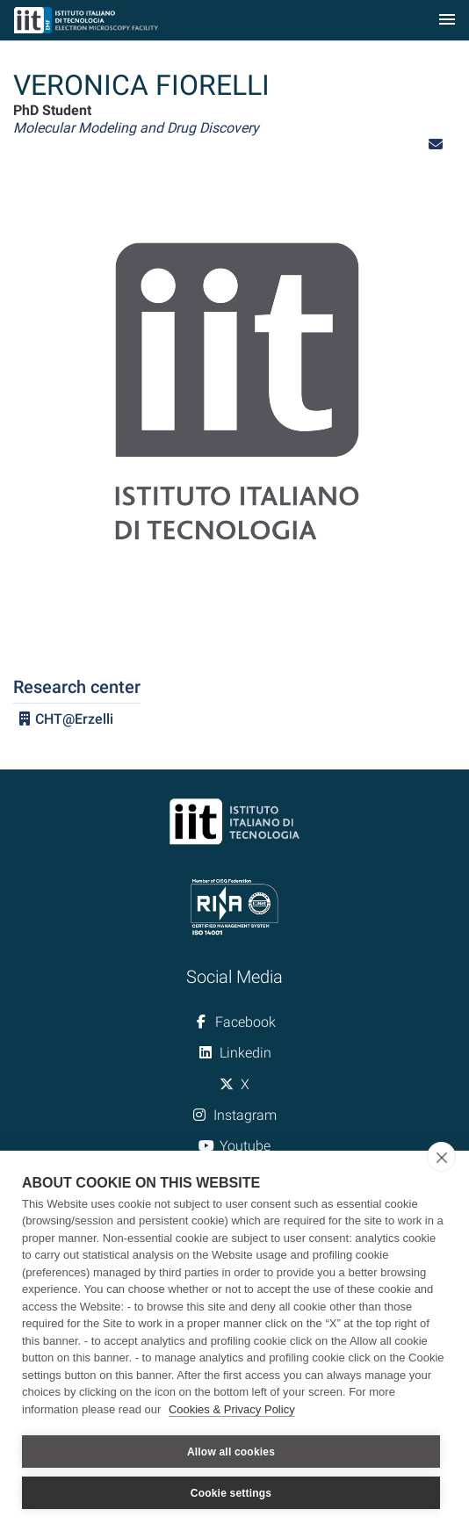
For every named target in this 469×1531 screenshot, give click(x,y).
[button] (435, 144)
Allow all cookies (231, 1452)
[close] (441, 1157)
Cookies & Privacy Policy (232, 1409)
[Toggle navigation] (447, 20)
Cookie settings (231, 1493)
